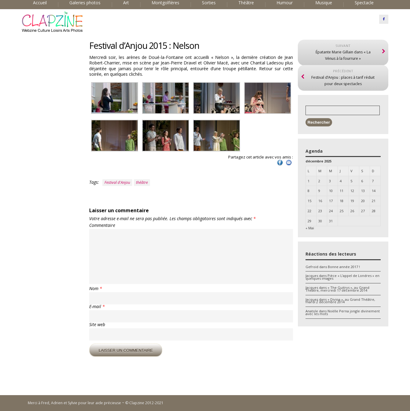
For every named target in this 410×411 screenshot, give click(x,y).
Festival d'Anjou (117, 182)
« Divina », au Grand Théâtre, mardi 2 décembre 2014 (340, 300)
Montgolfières (165, 2)
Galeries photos (85, 2)
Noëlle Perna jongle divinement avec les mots (343, 312)
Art (126, 2)
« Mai (310, 228)
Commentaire (102, 225)
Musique (323, 2)
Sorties (209, 2)
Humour (284, 2)
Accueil (40, 2)
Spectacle (364, 2)
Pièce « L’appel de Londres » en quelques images (342, 277)
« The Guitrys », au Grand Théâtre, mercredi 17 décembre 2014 (337, 289)
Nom (95, 288)
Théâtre (246, 2)
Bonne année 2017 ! (344, 266)
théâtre (142, 182)
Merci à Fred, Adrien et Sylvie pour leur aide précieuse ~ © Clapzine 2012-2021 (95, 403)
